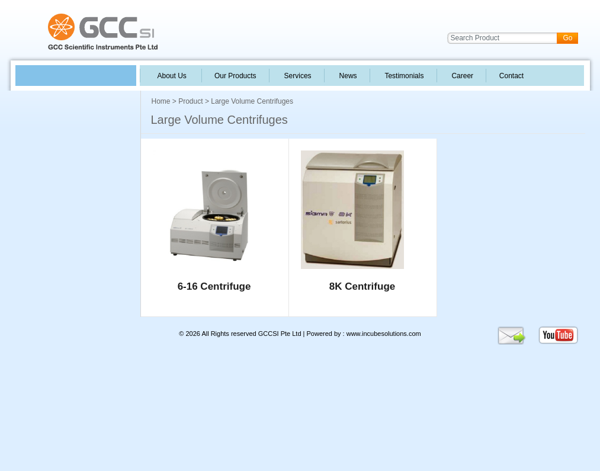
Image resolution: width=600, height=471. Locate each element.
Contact (510, 76)
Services (296, 76)
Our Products (235, 76)
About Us (172, 76)
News (347, 76)
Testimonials (403, 76)
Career (462, 76)
